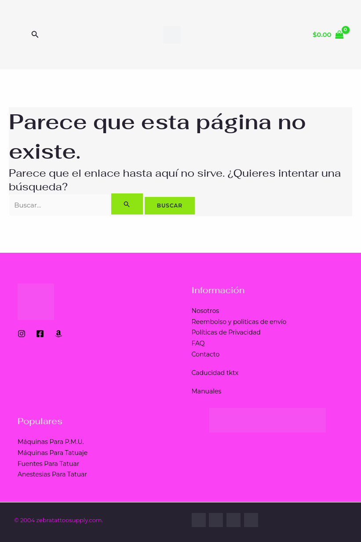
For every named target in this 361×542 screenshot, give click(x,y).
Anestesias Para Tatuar (52, 474)
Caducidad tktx (215, 373)
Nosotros (205, 311)
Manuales (207, 391)
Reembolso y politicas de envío (239, 322)
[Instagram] (22, 334)
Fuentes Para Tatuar (48, 464)
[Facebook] (40, 334)
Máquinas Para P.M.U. (51, 442)
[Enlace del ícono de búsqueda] (35, 34)
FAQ (198, 343)
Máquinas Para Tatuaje (53, 453)
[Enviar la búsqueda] (128, 204)
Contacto (206, 354)
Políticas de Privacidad (226, 332)
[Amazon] (58, 334)
